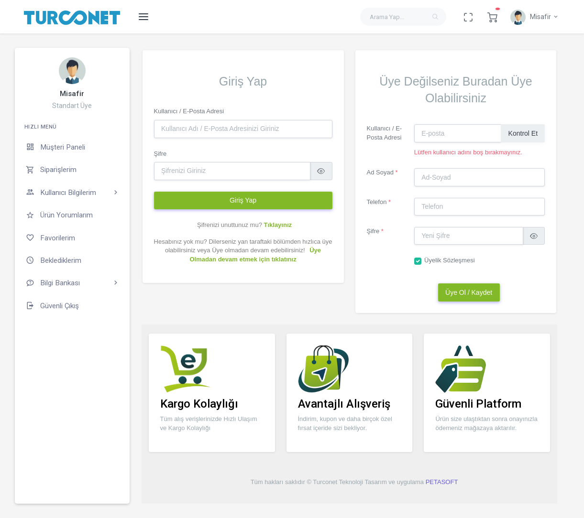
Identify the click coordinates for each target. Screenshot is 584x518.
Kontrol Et (523, 133)
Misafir (72, 94)
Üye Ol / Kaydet (468, 292)
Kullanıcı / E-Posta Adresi (189, 111)
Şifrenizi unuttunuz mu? (244, 224)
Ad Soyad (382, 172)
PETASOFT (442, 482)
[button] (492, 16)
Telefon (379, 201)
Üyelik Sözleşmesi (449, 260)
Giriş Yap (243, 200)
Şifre (160, 153)
